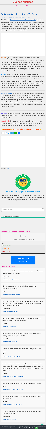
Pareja (8, 168)
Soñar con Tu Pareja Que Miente (11, 356)
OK (36, 427)
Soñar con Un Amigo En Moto (10, 279)
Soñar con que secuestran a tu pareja (23, 20)
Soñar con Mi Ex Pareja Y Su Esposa (12, 389)
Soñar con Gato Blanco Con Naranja (12, 404)
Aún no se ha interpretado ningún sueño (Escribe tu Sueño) (15, 17)
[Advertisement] (23, 44)
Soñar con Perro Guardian (9, 341)
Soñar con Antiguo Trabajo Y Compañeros (13, 376)
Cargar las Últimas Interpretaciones (23, 260)
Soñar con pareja (6, 93)
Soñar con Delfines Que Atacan (11, 294)
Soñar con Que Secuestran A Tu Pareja (19, 14)
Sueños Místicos (23, 1)
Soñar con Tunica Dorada (9, 326)
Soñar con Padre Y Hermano (10, 311)
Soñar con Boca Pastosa (9, 419)
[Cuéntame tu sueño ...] (22, 210)
